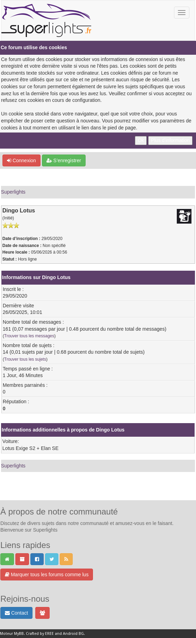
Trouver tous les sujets (25, 359)
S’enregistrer (63, 160)
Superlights (13, 192)
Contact (16, 613)
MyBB (19, 633)
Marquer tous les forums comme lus (46, 574)
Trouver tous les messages (29, 335)
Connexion (21, 160)
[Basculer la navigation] (181, 12)
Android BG (73, 633)
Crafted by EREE (40, 633)
